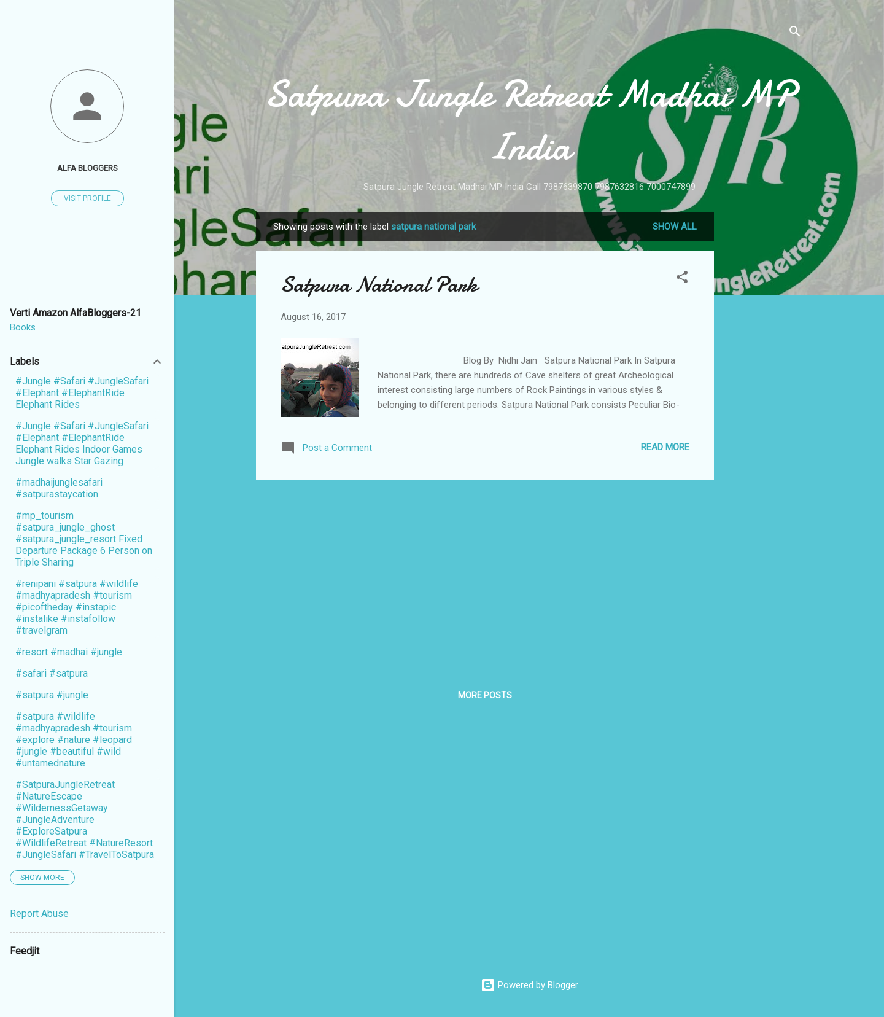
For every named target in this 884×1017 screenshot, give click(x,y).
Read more (665, 447)
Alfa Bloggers (87, 168)
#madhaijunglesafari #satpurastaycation (59, 488)
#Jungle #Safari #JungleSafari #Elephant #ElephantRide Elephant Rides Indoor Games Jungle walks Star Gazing (82, 443)
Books (23, 327)
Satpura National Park (379, 285)
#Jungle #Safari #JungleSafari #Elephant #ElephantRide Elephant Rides (82, 392)
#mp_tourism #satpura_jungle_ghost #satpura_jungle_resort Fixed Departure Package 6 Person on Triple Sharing (83, 539)
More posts (485, 695)
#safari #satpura (51, 673)
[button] (682, 279)
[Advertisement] (763, 396)
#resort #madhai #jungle (68, 652)
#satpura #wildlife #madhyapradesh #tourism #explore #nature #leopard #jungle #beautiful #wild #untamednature (73, 740)
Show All (675, 226)
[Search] (795, 33)
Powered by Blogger (529, 985)
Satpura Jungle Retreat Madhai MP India (529, 120)
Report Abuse (39, 913)
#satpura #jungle (51, 695)
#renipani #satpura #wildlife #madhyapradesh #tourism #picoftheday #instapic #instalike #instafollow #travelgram (76, 607)
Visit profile (87, 198)
